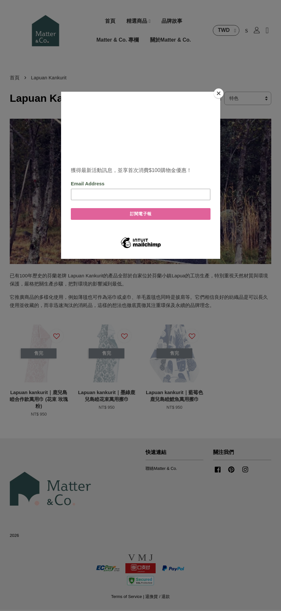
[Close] (219, 93)
